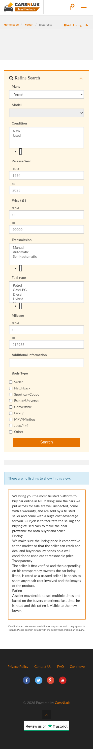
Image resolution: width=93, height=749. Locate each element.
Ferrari (29, 24)
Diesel (46, 294)
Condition (19, 123)
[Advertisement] (46, 41)
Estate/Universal (24, 400)
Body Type (20, 373)
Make (16, 86)
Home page (11, 24)
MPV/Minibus (22, 419)
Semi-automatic (46, 256)
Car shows (77, 666)
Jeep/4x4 (19, 425)
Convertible (20, 407)
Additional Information (29, 355)
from (15, 168)
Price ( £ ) (19, 200)
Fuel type (19, 277)
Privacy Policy (17, 666)
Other (16, 432)
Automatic (46, 252)
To (13, 183)
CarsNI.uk (62, 702)
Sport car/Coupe (24, 394)
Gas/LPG (46, 290)
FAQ (60, 666)
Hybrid (46, 299)
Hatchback (19, 388)
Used (46, 135)
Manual (46, 247)
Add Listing (73, 25)
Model (17, 105)
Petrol (46, 285)
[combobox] (46, 151)
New (46, 131)
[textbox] (20, 151)
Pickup (16, 413)
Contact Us (42, 666)
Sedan (16, 382)
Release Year (21, 161)
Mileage (18, 315)
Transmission (21, 240)
